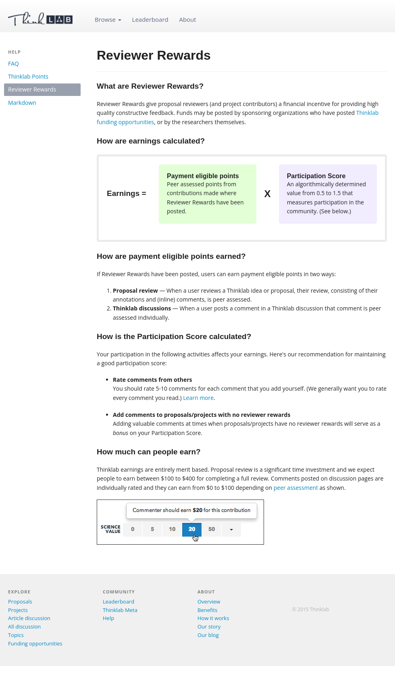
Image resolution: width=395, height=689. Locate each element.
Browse (108, 19)
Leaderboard (150, 19)
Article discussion (29, 618)
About (187, 19)
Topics (16, 635)
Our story (209, 626)
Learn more (198, 398)
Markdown (22, 102)
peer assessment (296, 487)
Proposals (20, 601)
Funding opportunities (35, 643)
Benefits (207, 610)
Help (108, 618)
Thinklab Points (28, 76)
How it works (213, 618)
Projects (18, 610)
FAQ (13, 63)
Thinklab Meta (120, 610)
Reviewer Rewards (32, 89)
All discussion (24, 626)
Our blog (208, 635)
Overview (209, 601)
